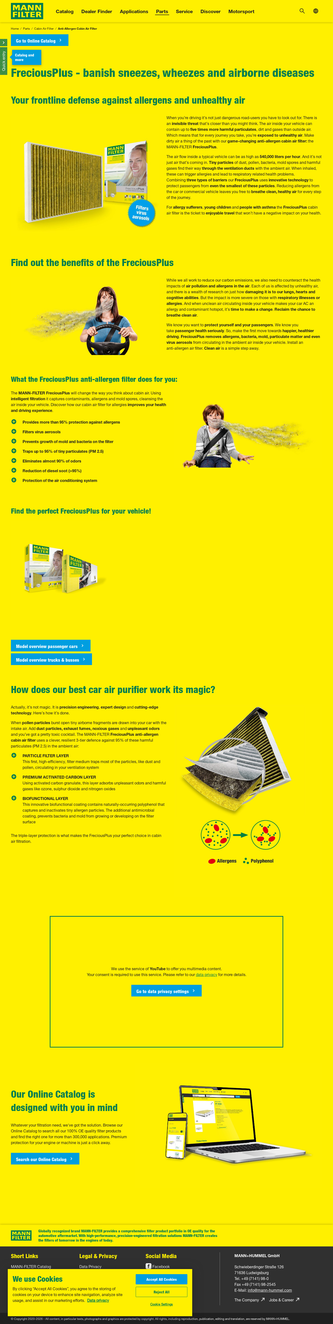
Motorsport (241, 10)
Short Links (24, 1255)
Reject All (161, 1291)
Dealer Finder (96, 10)
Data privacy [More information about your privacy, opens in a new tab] (98, 1300)
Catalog (65, 10)
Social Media (161, 1255)
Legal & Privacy (98, 1255)
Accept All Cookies (161, 1279)
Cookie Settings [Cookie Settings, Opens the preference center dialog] (161, 1304)
